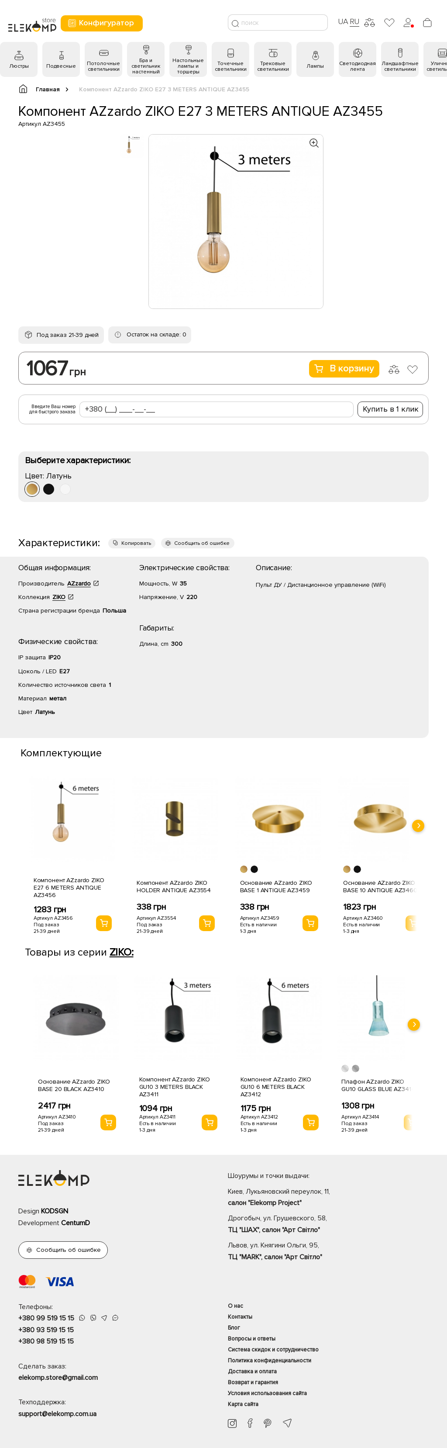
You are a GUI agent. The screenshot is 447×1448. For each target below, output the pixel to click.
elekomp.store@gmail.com (58, 1377)
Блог (234, 1327)
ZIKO (58, 597)
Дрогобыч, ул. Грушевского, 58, (328, 1225)
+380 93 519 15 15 (46, 1330)
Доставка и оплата (252, 1371)
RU (355, 21)
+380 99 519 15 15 (46, 1318)
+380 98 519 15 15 (46, 1341)
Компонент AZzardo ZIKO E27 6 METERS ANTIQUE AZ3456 (69, 887)
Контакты (240, 1316)
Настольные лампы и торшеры (188, 66)
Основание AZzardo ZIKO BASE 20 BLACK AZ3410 (74, 1085)
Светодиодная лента (357, 66)
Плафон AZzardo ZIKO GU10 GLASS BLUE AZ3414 (378, 1085)
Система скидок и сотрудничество (273, 1349)
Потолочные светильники (103, 66)
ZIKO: (122, 952)
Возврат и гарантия (253, 1382)
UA (343, 21)
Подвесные (61, 66)
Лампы (315, 66)
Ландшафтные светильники (400, 66)
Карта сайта (243, 1404)
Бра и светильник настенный (145, 66)
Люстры (19, 66)
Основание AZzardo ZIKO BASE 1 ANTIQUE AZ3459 (276, 886)
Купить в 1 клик (391, 409)
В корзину (344, 368)
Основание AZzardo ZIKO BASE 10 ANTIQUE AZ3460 (380, 886)
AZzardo (79, 583)
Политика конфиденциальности (269, 1360)
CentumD (75, 1223)
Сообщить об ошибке (202, 543)
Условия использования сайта (267, 1393)
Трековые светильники (273, 66)
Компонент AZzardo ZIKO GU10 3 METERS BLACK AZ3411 (174, 1087)
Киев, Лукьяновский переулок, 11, (328, 1198)
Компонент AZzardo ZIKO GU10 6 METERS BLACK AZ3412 (276, 1087)
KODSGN (54, 1211)
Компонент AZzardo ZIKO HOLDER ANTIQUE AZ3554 (174, 886)
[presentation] (418, 826)
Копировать (136, 543)
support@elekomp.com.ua (57, 1414)
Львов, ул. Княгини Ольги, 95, (328, 1252)
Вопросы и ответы (251, 1338)
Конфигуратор (100, 23)
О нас (235, 1306)
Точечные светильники (231, 66)
